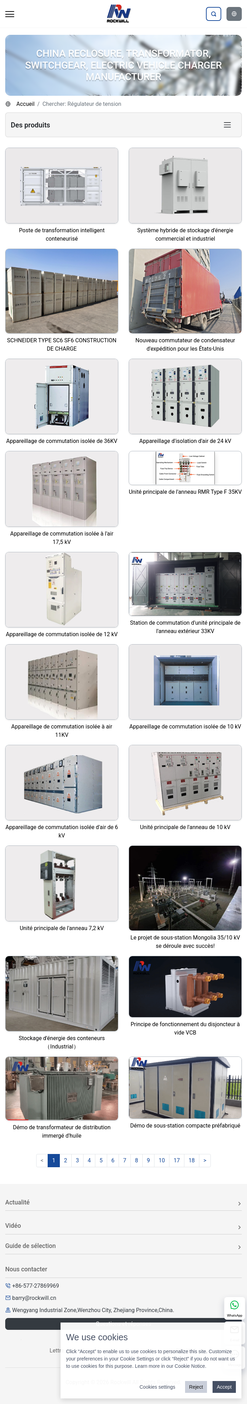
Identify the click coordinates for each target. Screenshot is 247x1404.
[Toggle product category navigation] (227, 125)
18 (192, 1160)
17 (177, 1160)
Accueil (25, 104)
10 (162, 1160)
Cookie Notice (190, 1366)
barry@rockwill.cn (34, 1298)
